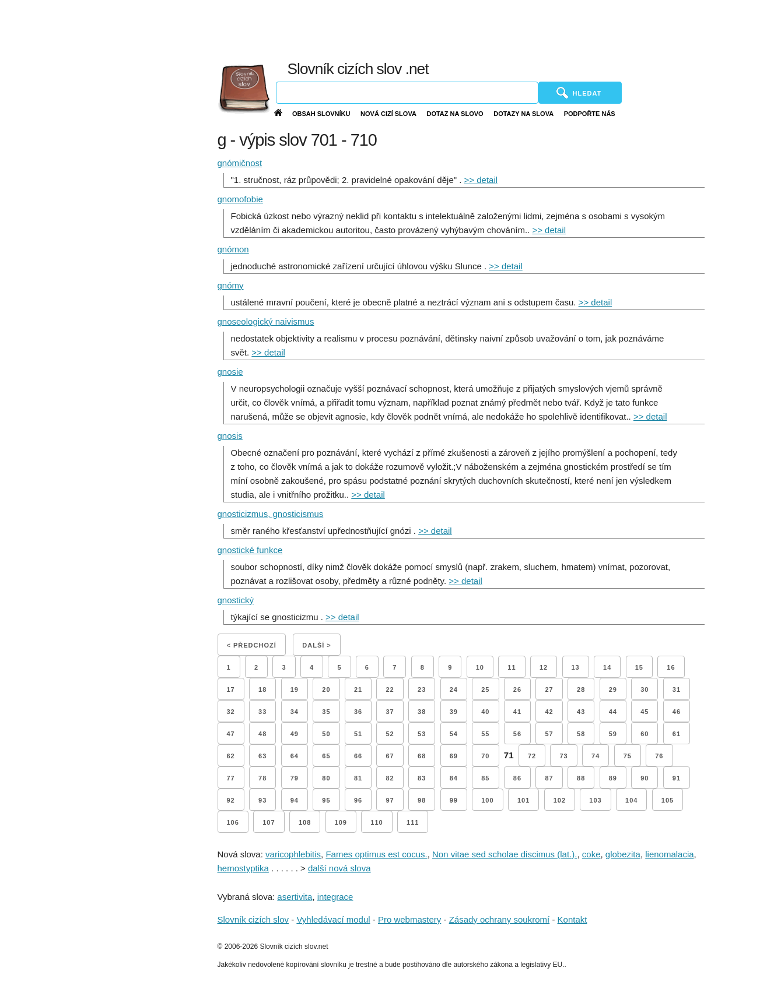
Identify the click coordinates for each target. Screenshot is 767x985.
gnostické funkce (250, 550)
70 (485, 755)
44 (613, 711)
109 (341, 822)
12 (544, 667)
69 (454, 755)
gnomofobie (240, 199)
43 (581, 711)
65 (326, 755)
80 (326, 778)
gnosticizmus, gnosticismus (271, 514)
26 (517, 689)
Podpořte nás (589, 113)
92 (231, 800)
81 (358, 778)
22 (390, 689)
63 (262, 755)
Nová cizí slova (388, 113)
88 (581, 778)
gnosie (230, 372)
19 (294, 689)
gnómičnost (240, 163)
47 (231, 733)
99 (454, 800)
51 (358, 733)
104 (631, 800)
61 (677, 733)
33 (262, 711)
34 (294, 711)
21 (358, 689)
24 (454, 689)
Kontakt (572, 919)
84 (454, 778)
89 (613, 778)
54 (454, 733)
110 (376, 822)
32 (231, 711)
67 (390, 755)
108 (305, 822)
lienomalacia (669, 854)
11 (511, 667)
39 (454, 711)
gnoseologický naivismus (266, 321)
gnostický (236, 600)
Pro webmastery (409, 919)
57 (549, 733)
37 (390, 711)
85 (485, 778)
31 (677, 689)
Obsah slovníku (321, 113)
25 (485, 689)
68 (422, 755)
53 (422, 733)
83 (422, 778)
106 (233, 822)
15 (639, 667)
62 (231, 755)
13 (576, 667)
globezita (622, 854)
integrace (335, 897)
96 (358, 800)
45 (644, 711)
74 (595, 755)
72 (532, 755)
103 (595, 800)
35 (326, 711)
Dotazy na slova (523, 113)
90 (644, 778)
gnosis (230, 436)
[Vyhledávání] (407, 93)
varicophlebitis (293, 854)
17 (231, 689)
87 (549, 778)
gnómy (231, 285)
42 (549, 711)
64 (294, 755)
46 (677, 711)
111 (413, 822)
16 (671, 667)
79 (294, 778)
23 (422, 689)
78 (262, 778)
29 (613, 689)
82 (390, 778)
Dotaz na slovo (454, 113)
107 (268, 822)
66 (358, 755)
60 (644, 733)
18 (262, 689)
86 (517, 778)
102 (560, 800)
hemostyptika (243, 868)
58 (581, 733)
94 (294, 800)
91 (677, 778)
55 (485, 733)
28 (581, 689)
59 (613, 733)
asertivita (294, 897)
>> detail (481, 180)
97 (390, 800)
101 (523, 800)
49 (294, 733)
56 (517, 733)
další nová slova (339, 868)
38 (422, 711)
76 (659, 755)
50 (326, 733)
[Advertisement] (493, 29)
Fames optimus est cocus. (376, 854)
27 (549, 689)
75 (628, 755)
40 (485, 711)
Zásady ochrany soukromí (499, 919)
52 (390, 733)
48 (262, 733)
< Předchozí (251, 645)
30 (644, 689)
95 (326, 800)
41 (517, 711)
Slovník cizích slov (253, 919)
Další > (316, 645)
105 (667, 800)
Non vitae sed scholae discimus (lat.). (504, 854)
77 (231, 778)
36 (358, 711)
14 (607, 667)
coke (591, 854)
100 (487, 800)
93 (262, 800)
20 (326, 689)
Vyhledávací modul (333, 919)
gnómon (233, 249)
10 (480, 667)
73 (563, 755)
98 (422, 800)
